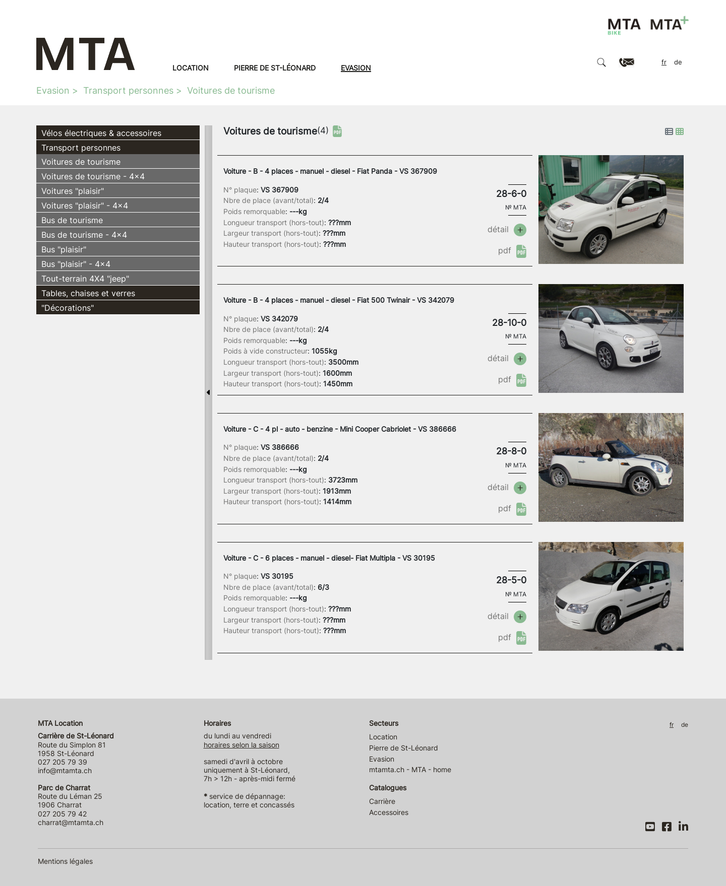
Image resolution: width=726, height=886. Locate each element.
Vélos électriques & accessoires (101, 133)
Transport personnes (128, 90)
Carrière (382, 801)
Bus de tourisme (72, 220)
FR (664, 62)
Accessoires (388, 812)
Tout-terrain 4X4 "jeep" (85, 279)
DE (678, 62)
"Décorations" (67, 308)
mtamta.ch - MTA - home (410, 769)
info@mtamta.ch (65, 770)
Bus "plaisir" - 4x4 (75, 264)
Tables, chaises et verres (88, 293)
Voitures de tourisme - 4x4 (93, 176)
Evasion (356, 67)
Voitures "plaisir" (72, 191)
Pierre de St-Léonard (275, 67)
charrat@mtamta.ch (70, 822)
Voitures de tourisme (231, 90)
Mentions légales (65, 861)
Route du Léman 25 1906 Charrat (70, 796)
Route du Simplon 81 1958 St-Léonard (76, 744)
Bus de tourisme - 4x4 (84, 235)
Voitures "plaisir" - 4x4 (84, 205)
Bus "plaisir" (63, 249)
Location (190, 67)
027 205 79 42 (62, 813)
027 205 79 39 (62, 762)
